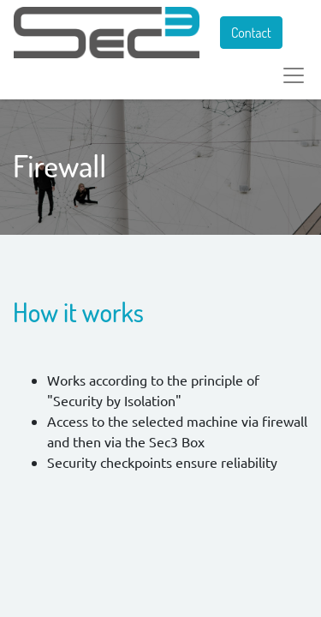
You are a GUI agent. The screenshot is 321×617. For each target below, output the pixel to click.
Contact (251, 32)
